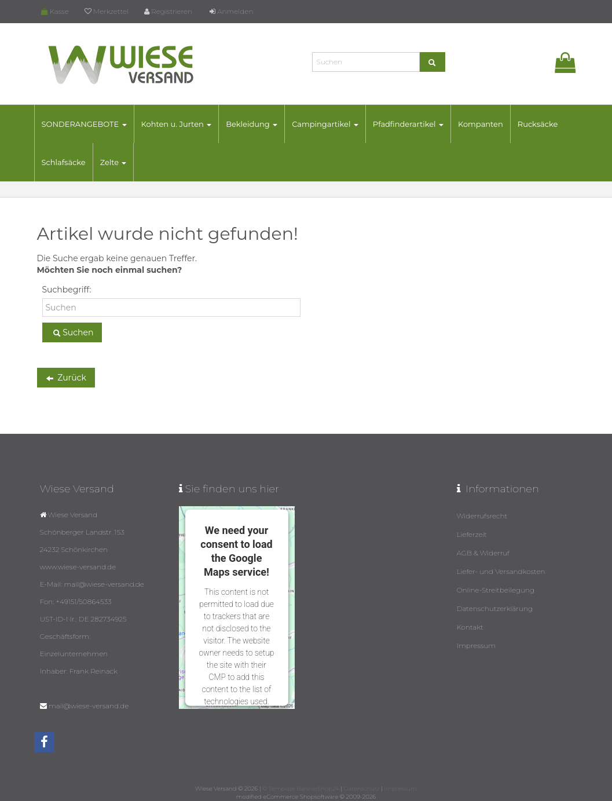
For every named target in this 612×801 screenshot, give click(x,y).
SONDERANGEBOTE (84, 124)
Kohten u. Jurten (176, 124)
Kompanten (480, 124)
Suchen (72, 333)
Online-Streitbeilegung (496, 590)
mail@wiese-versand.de (89, 705)
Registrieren (168, 11)
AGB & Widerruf (483, 552)
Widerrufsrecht (482, 515)
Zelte (113, 162)
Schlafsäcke (64, 162)
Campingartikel (325, 124)
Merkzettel (107, 11)
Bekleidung (251, 124)
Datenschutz (361, 788)
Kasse (55, 11)
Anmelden (231, 11)
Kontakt (470, 627)
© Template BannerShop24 (300, 788)
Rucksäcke (538, 124)
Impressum (476, 645)
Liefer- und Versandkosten (501, 571)
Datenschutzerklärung (495, 608)
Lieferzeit (472, 534)
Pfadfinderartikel (408, 124)
